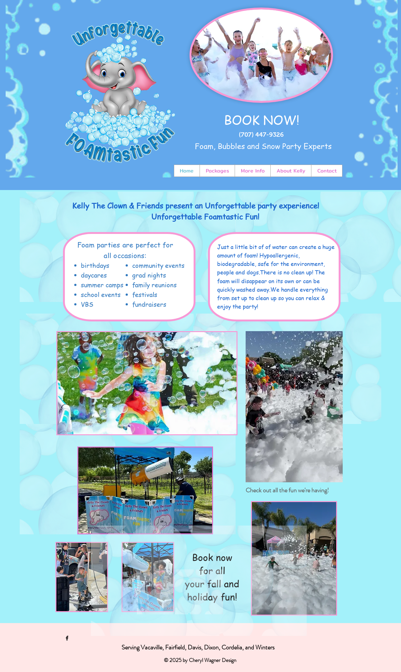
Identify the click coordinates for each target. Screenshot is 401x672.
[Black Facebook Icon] (67, 638)
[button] (145, 490)
